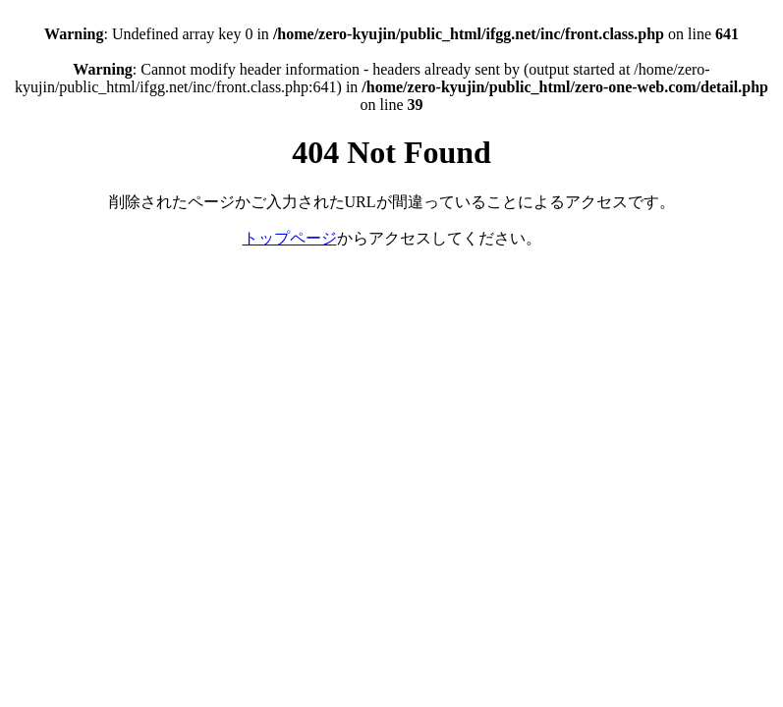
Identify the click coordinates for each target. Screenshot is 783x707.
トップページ (290, 238)
